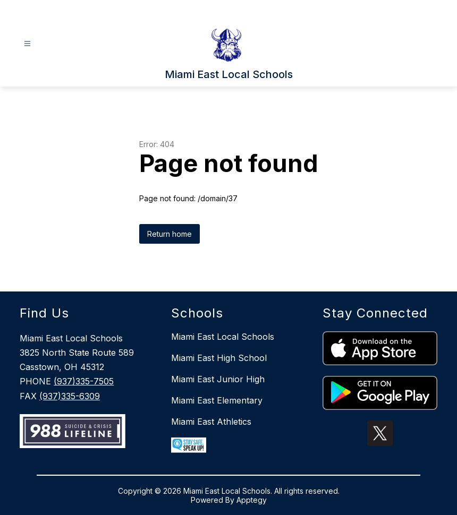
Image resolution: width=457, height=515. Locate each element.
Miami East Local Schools (222, 336)
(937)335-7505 (84, 381)
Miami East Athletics (211, 421)
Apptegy (251, 499)
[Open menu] (27, 44)
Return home (169, 233)
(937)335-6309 (69, 396)
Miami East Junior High (218, 379)
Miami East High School (219, 358)
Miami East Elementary (217, 400)
